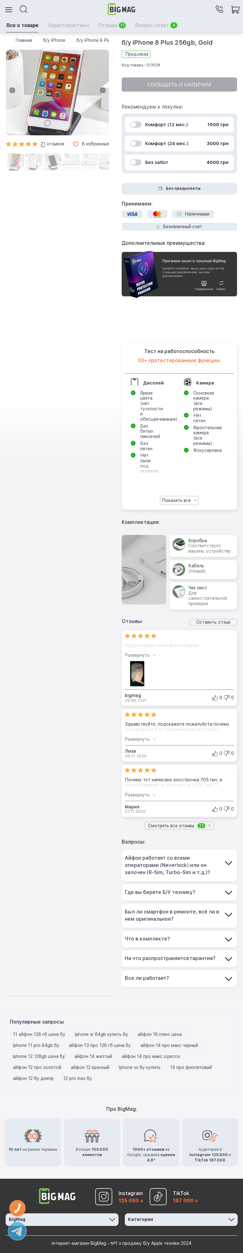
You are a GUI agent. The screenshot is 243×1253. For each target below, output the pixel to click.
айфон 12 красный (90, 1067)
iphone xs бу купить (140, 1067)
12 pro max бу (77, 1078)
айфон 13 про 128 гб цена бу (100, 1045)
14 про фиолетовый (191, 1067)
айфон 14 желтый (93, 1056)
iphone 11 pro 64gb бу (36, 1045)
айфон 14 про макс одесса (151, 1056)
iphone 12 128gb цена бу (39, 1056)
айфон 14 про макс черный (169, 1045)
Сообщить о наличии (179, 85)
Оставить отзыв (213, 622)
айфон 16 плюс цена (160, 1034)
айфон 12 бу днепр (33, 1078)
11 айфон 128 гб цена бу (39, 1034)
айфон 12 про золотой (37, 1067)
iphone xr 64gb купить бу (101, 1034)
